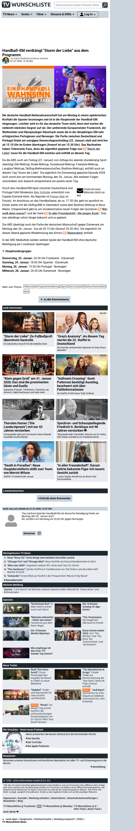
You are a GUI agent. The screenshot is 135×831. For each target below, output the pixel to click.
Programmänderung (48, 286)
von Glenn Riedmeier (20, 58)
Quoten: (51, 591)
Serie (26, 291)
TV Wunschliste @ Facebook (19, 806)
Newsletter (9, 800)
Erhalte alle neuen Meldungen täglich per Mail (91, 192)
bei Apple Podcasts (38, 746)
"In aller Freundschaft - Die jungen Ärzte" (73, 213)
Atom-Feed (94, 809)
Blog (20, 800)
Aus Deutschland (97, 286)
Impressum (9, 798)
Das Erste (74, 286)
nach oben (9, 819)
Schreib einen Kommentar (55, 498)
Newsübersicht (14, 580)
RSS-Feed (79, 809)
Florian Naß (57, 196)
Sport (64, 286)
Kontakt (22, 798)
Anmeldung (98, 766)
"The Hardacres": (53, 570)
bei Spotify (34, 738)
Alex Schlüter (42, 192)
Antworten (29, 533)
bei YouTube (35, 742)
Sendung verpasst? (64, 819)
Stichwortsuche (43, 819)
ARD (83, 286)
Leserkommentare (13, 490)
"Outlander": (47, 575)
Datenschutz (58, 798)
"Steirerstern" (74, 233)
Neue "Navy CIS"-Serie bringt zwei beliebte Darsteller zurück (40, 557)
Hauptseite (26, 819)
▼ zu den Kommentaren (54, 299)
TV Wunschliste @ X (85, 806)
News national (40, 58)
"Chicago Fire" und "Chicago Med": (51, 561)
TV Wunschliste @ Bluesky (57, 806)
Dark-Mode (12, 811)
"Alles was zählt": (43, 565)
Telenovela (29, 286)
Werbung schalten (39, 798)
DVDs (80, 819)
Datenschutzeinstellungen (82, 798)
